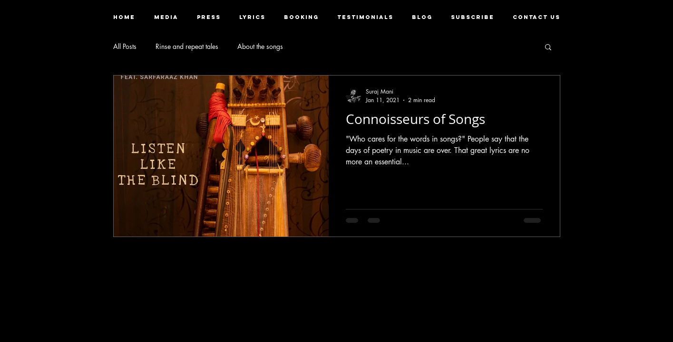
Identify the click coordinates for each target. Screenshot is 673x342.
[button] (166, 17)
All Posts (125, 46)
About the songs (260, 46)
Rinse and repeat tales (187, 46)
